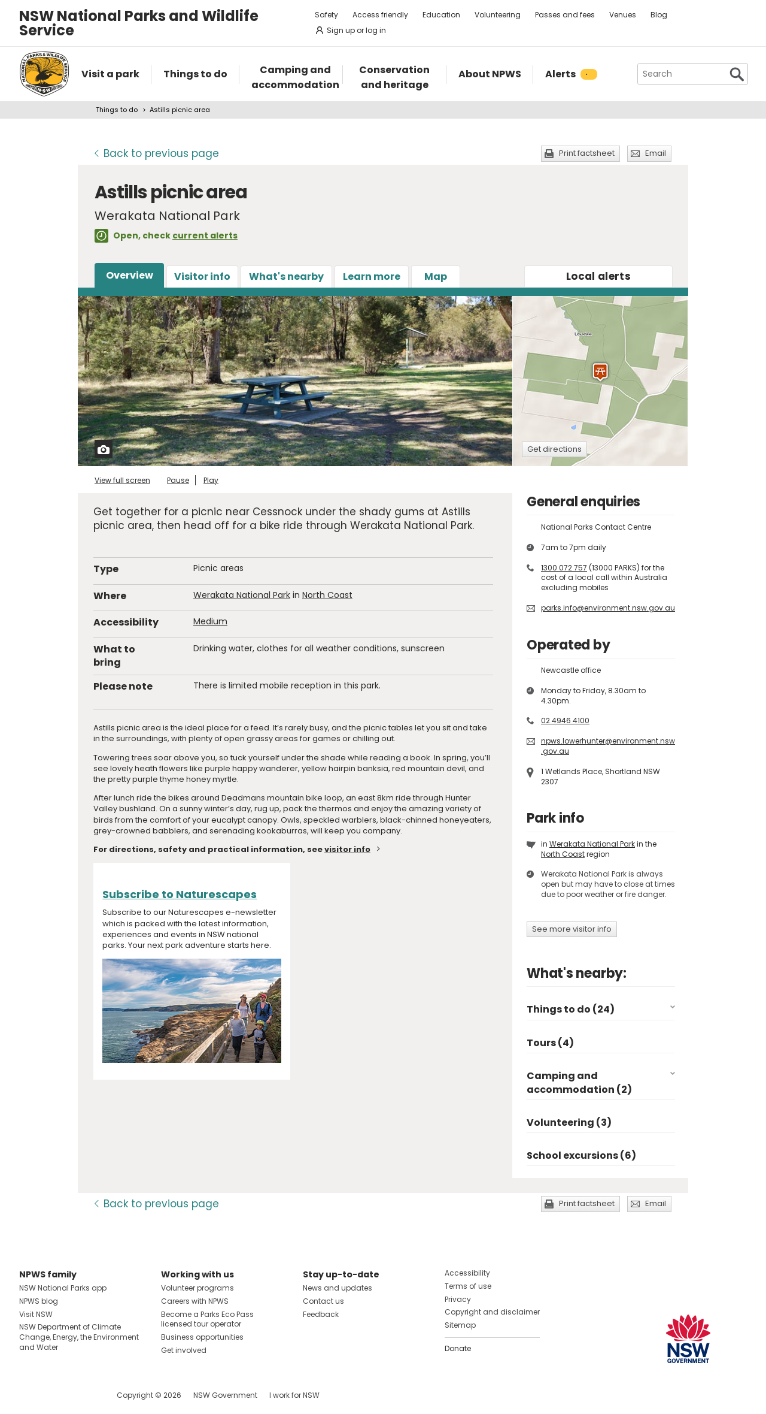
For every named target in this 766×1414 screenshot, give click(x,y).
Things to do (117, 109)
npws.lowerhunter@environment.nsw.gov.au (608, 746)
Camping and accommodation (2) (579, 1082)
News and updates (337, 1288)
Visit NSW (36, 1314)
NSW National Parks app (63, 1288)
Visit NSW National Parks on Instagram (56, 1395)
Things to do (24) (571, 1009)
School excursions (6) (581, 1155)
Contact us (323, 1301)
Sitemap (460, 1325)
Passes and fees (565, 15)
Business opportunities (202, 1337)
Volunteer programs (197, 1288)
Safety (326, 15)
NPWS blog (38, 1301)
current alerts (205, 235)
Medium (210, 621)
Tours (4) (550, 1043)
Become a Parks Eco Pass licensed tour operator (207, 1319)
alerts (598, 276)
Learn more (371, 276)
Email (655, 153)
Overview (129, 275)
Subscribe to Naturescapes (179, 894)
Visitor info (202, 276)
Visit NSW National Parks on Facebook (30, 1395)
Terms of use (468, 1286)
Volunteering (498, 15)
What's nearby (286, 276)
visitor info (347, 849)
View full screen (122, 480)
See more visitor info (572, 929)
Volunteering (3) (569, 1122)
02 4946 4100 (565, 720)
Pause (178, 480)
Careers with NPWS (195, 1301)
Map (435, 276)
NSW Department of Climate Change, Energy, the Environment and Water (79, 1337)
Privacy (458, 1299)
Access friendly (380, 15)
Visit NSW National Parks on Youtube (82, 1395)
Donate (458, 1348)
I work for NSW (294, 1395)
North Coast (327, 595)
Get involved (183, 1350)
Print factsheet (587, 153)
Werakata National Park (241, 595)
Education (441, 15)
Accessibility (467, 1273)
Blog (659, 15)
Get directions (554, 449)
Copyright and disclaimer (492, 1312)
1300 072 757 (564, 568)
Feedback (321, 1314)
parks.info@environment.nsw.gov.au (608, 608)
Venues (622, 15)
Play (210, 480)
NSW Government (225, 1395)
